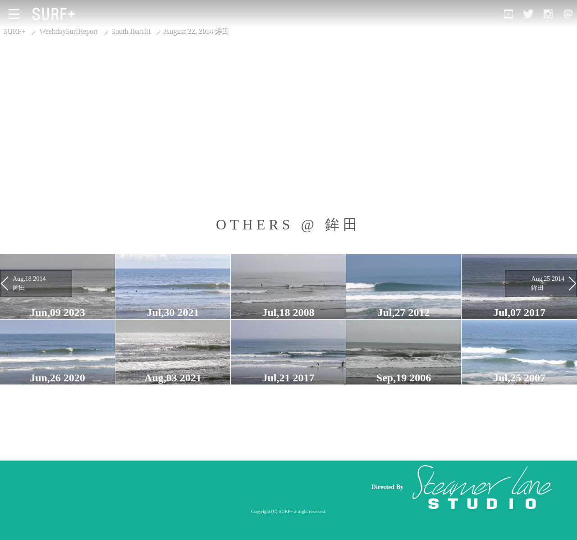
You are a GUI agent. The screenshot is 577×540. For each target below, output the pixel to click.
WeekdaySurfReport (68, 31)
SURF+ (14, 31)
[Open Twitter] (528, 13)
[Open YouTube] (508, 13)
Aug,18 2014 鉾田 (29, 283)
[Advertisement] (189, 487)
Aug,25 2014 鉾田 (547, 283)
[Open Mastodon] (568, 13)
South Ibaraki (130, 31)
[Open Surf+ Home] (55, 14)
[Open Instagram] (548, 13)
